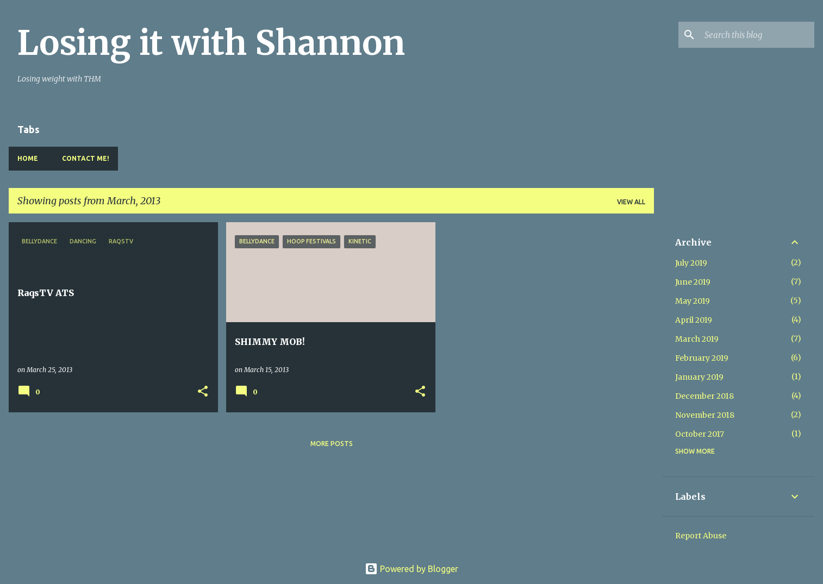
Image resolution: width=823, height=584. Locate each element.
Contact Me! (85, 158)
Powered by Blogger (411, 569)
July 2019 (691, 263)
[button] (202, 392)
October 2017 (699, 434)
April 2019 (693, 320)
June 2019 (692, 282)
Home (27, 158)
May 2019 (692, 301)
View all (631, 201)
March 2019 (697, 339)
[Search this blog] (757, 35)
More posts (331, 443)
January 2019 (699, 377)
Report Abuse (700, 536)
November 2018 (704, 415)
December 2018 (704, 396)
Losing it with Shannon (211, 43)
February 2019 (701, 358)
